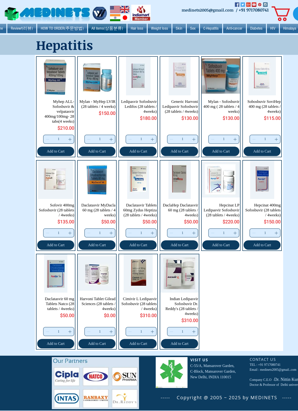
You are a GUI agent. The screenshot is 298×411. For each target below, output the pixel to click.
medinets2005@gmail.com (207, 10)
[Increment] (70, 139)
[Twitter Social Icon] (243, 4)
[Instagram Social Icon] (265, 4)
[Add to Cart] (55, 151)
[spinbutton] (58, 139)
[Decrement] (47, 139)
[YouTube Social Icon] (254, 4)
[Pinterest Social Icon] (259, 4)
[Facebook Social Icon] (237, 4)
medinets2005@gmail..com (278, 369)
